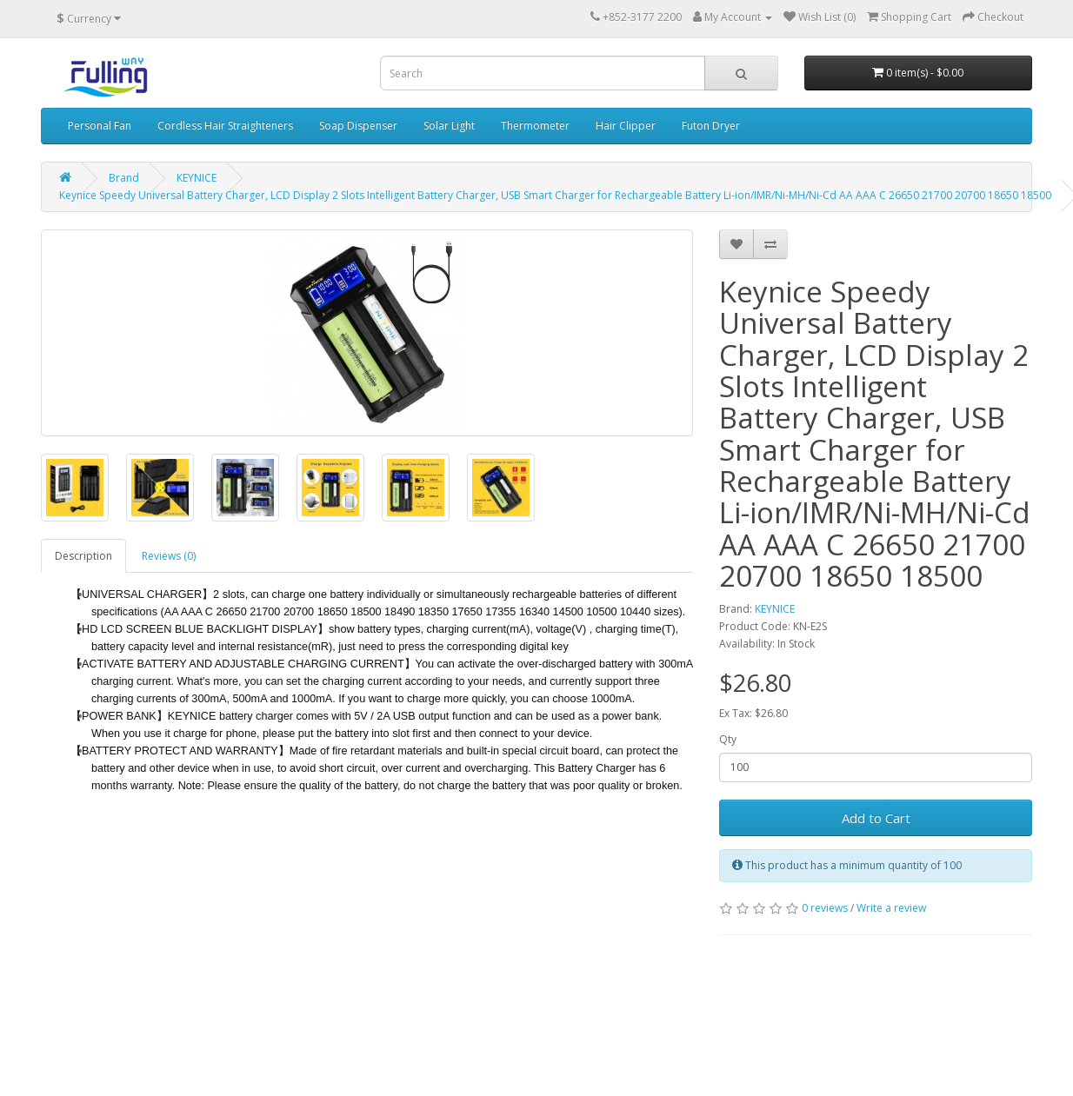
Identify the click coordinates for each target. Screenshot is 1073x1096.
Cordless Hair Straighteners (225, 125)
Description (83, 555)
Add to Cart (876, 818)
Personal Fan (99, 125)
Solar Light (449, 125)
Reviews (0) (169, 555)
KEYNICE (197, 177)
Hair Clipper (626, 125)
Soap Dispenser (358, 125)
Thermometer (535, 125)
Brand (124, 177)
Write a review (891, 907)
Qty (727, 739)
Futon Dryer (711, 125)
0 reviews (825, 907)
